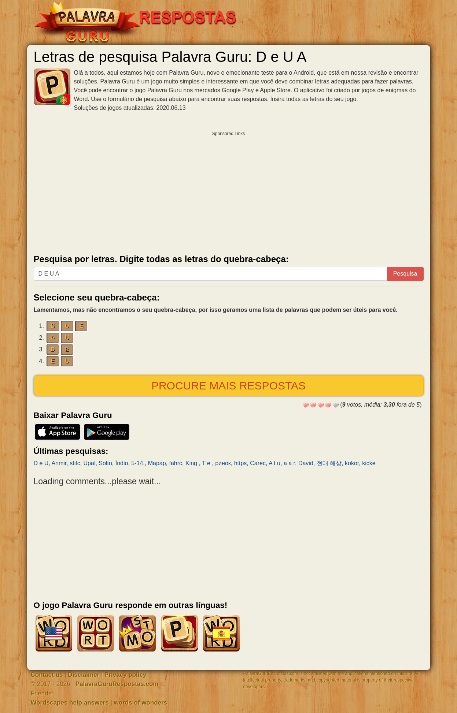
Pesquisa (405, 273)
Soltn (105, 463)
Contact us (47, 674)
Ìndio (121, 463)
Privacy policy (125, 674)
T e (207, 463)
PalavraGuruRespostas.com (117, 683)
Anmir (58, 463)
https (240, 463)
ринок (223, 463)
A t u (274, 463)
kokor (352, 463)
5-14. (137, 463)
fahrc (175, 463)
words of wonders (140, 702)
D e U (41, 463)
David (305, 463)
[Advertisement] (229, 191)
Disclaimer (83, 674)
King (192, 463)
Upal (90, 463)
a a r (289, 463)
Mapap (157, 463)
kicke (368, 463)
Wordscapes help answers (70, 702)
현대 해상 (329, 463)
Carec (258, 463)
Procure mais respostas (228, 386)
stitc (75, 463)
